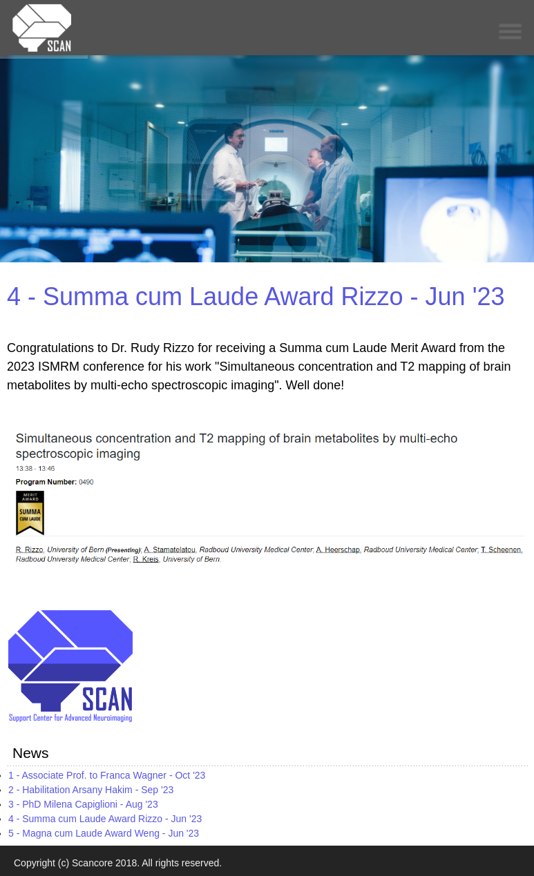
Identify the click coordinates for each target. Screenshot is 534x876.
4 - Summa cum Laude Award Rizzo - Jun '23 (256, 296)
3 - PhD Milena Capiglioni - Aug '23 (83, 804)
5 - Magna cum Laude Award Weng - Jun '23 (103, 833)
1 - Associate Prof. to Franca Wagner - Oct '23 (106, 775)
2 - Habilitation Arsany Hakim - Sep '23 (90, 789)
